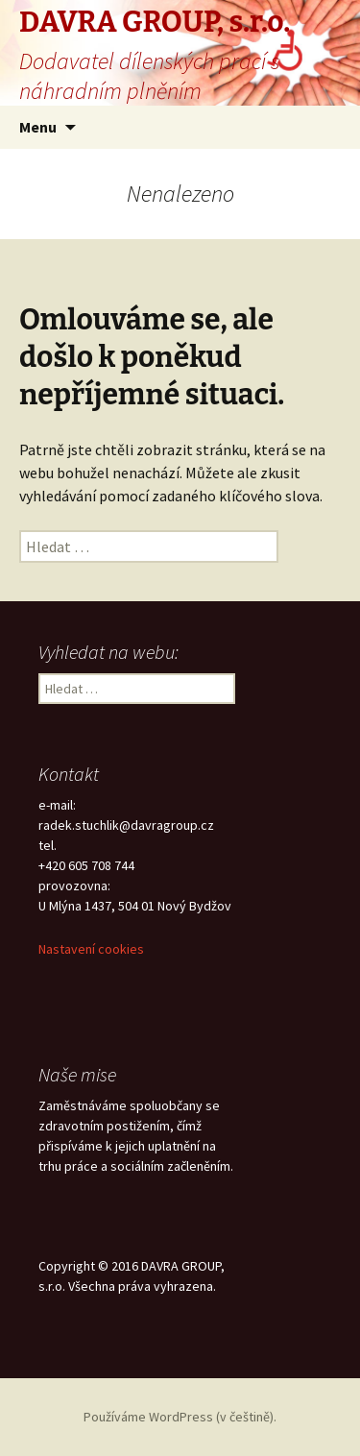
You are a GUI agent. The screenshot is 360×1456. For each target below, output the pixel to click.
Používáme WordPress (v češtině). (180, 1416)
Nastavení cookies (91, 949)
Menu (38, 126)
